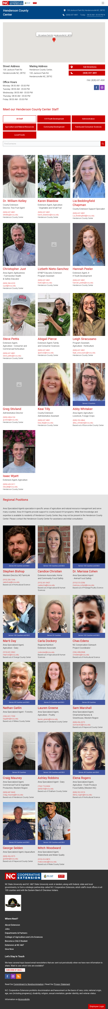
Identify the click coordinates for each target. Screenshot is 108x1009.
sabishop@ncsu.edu (11, 582)
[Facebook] (96, 87)
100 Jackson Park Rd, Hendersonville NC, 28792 (84, 10)
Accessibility (24, 999)
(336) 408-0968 (79, 652)
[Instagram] (102, 87)
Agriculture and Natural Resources (19, 127)
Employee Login (97, 1006)
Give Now (9, 949)
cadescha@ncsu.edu (46, 585)
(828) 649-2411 (9, 484)
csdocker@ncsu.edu (46, 652)
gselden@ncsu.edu (10, 859)
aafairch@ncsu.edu (45, 789)
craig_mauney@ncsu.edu (13, 795)
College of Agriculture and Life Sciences (24, 937)
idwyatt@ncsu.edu (10, 487)
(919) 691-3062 (9, 652)
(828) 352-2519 (79, 792)
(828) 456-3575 (79, 722)
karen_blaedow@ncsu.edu (48, 215)
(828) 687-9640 (9, 792)
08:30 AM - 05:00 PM (96, 15)
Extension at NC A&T (14, 945)
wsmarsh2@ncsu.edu (81, 725)
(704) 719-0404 (44, 786)
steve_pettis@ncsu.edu (12, 356)
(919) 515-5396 (79, 583)
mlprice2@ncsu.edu (11, 655)
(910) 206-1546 (9, 580)
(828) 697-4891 (70, 15)
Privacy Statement (62, 984)
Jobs (7, 929)
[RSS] (18, 976)
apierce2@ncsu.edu (46, 353)
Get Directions (89, 67)
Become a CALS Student (16, 941)
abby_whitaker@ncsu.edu (83, 423)
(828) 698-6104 (9, 417)
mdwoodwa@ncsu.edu (47, 862)
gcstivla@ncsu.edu (10, 420)
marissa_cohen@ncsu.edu (83, 585)
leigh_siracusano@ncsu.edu (84, 353)
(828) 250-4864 (79, 420)
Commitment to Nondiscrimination (29, 984)
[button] (54, 40)
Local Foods (19, 135)
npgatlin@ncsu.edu (10, 719)
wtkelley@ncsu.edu (10, 215)
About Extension (12, 925)
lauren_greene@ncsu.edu (48, 719)
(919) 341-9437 (44, 583)
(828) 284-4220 (9, 283)
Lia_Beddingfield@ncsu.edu (83, 216)
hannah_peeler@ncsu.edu (83, 283)
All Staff (19, 119)
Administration (88, 119)
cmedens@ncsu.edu (81, 655)
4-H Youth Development (54, 119)
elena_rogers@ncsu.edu (82, 795)
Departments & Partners (16, 933)
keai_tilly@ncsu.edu (45, 423)
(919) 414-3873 (44, 859)
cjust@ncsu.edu (9, 286)
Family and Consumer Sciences (88, 127)
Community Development (54, 127)
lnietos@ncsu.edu (45, 283)
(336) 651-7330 (9, 716)
